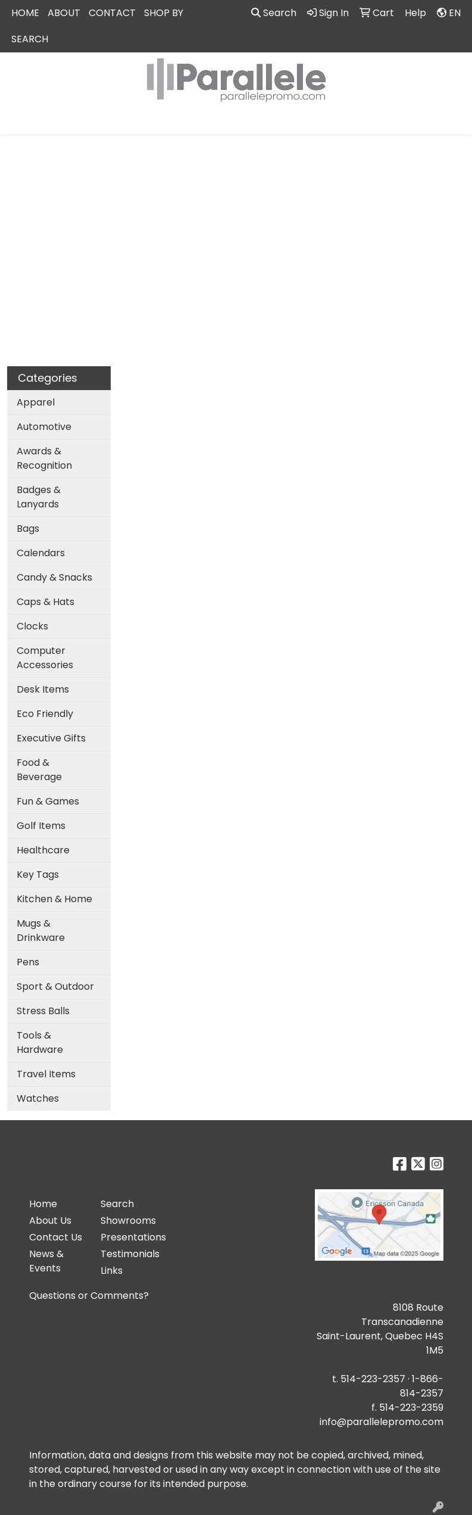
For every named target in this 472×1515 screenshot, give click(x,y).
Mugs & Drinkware (41, 930)
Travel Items (46, 1074)
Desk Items (43, 689)
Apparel (36, 402)
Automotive (44, 427)
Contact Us (55, 1237)
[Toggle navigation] (18, 121)
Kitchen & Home (54, 899)
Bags (28, 528)
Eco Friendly (45, 714)
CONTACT (112, 13)
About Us (50, 1220)
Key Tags (38, 874)
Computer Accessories (45, 658)
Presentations (129, 1237)
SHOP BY (163, 13)
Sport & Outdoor (55, 986)
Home (43, 1204)
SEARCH (29, 39)
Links (112, 1270)
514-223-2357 (372, 1379)
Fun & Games (48, 801)
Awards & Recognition (44, 458)
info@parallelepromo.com (381, 1422)
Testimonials (129, 1254)
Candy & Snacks (54, 577)
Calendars (41, 553)
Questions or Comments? (89, 1295)
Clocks (32, 626)
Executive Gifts (51, 738)
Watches (38, 1098)
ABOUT (64, 13)
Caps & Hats (45, 602)
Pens (28, 962)
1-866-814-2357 (421, 1386)
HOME (25, 13)
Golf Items (41, 826)
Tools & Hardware (40, 1042)
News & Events (46, 1261)
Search (273, 13)
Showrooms (128, 1220)
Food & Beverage (39, 770)
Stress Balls (43, 1011)
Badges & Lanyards (39, 497)
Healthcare (43, 850)
